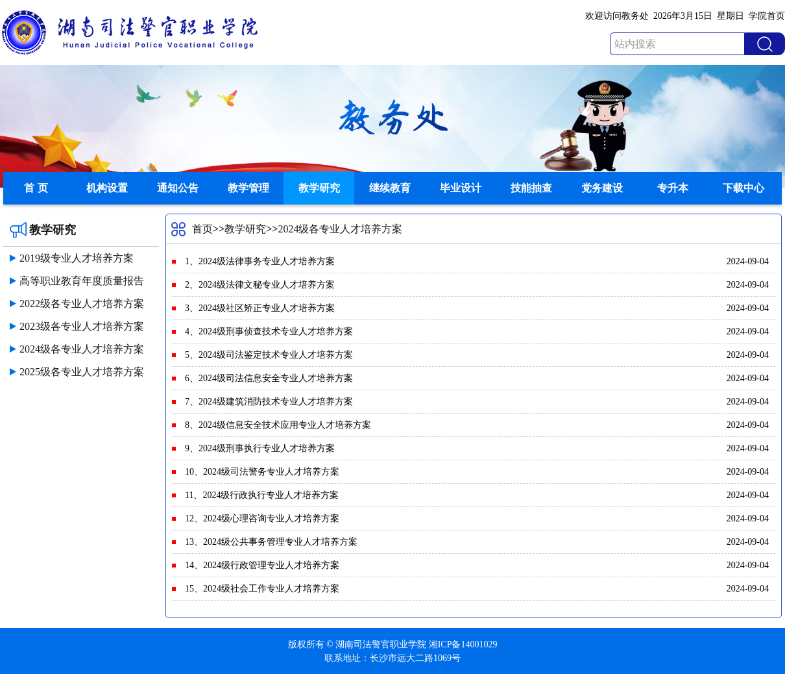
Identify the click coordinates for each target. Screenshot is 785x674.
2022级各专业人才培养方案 (81, 303)
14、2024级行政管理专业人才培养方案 (262, 565)
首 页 (35, 187)
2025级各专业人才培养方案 (81, 371)
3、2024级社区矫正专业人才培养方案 (260, 308)
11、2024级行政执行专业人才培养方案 (262, 495)
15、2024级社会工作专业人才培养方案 (262, 588)
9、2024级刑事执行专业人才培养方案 (260, 448)
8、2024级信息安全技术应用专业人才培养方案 (278, 425)
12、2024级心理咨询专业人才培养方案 (262, 518)
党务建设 (602, 187)
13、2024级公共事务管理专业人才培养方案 (271, 542)
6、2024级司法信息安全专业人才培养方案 (269, 378)
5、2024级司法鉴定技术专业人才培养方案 (269, 355)
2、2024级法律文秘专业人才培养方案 (260, 285)
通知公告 (178, 187)
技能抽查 (531, 187)
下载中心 (743, 187)
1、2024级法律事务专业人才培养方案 (260, 261)
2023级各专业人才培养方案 (81, 326)
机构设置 (107, 187)
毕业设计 (460, 187)
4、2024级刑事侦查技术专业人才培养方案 (269, 331)
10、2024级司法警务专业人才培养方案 (262, 472)
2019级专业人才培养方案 (76, 258)
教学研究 (319, 187)
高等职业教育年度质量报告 (81, 280)
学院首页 (767, 16)
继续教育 (390, 187)
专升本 (672, 187)
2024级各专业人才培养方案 (81, 349)
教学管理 (248, 187)
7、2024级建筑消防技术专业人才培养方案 (269, 401)
